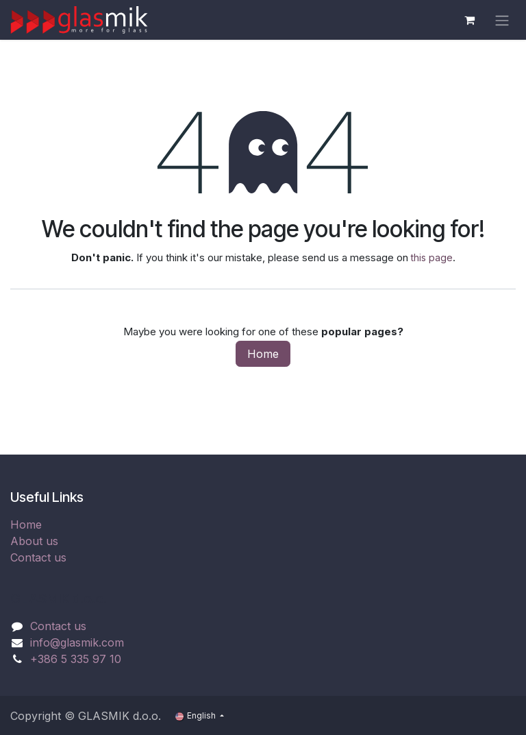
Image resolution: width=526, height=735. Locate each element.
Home (263, 354)
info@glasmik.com (77, 642)
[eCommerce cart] (469, 20)
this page (432, 257)
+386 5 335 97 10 (75, 659)
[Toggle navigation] (502, 19)
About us (34, 541)
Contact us (38, 557)
